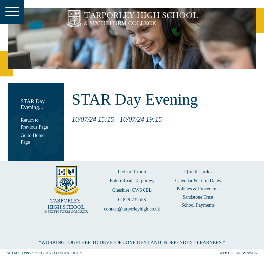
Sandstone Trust (198, 197)
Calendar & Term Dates (198, 180)
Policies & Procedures (198, 188)
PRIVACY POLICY (38, 253)
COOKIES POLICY (68, 253)
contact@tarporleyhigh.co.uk (132, 209)
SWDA (252, 253)
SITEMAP (14, 253)
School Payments (197, 205)
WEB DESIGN (230, 253)
